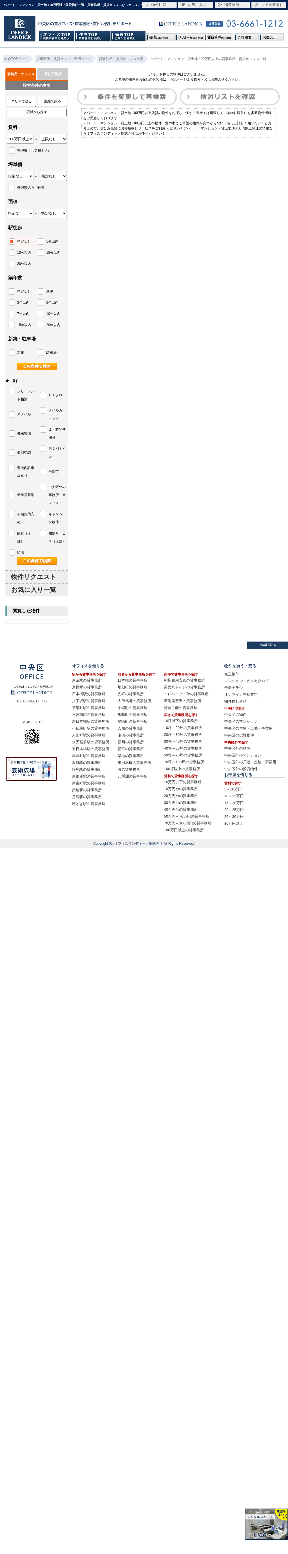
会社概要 (246, 36)
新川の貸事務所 (131, 742)
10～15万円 (234, 796)
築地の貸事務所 (131, 756)
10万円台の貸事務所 (181, 789)
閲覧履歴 (228, 5)
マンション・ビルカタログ (246, 681)
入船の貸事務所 (131, 728)
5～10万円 (233, 789)
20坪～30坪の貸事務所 (183, 734)
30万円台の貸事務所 (181, 802)
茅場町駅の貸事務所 (88, 708)
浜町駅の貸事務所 (87, 762)
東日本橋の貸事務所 (134, 762)
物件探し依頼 (235, 701)
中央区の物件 (235, 714)
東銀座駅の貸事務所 (88, 776)
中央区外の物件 (237, 748)
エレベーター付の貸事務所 (186, 694)
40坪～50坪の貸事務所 (183, 748)
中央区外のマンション (242, 755)
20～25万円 (234, 810)
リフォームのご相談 (189, 36)
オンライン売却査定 (241, 694)
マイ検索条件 (268, 5)
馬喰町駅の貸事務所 (88, 756)
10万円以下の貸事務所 (182, 782)
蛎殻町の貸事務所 (132, 687)
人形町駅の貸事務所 (88, 735)
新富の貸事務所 (131, 749)
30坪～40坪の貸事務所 (183, 741)
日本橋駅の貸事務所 (88, 694)
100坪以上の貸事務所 (182, 769)
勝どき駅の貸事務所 (88, 804)
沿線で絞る (52, 101)
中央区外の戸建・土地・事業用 (250, 762)
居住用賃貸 (52, 74)
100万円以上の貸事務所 (184, 830)
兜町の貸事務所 (131, 694)
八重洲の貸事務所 (132, 776)
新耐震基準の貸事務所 (182, 701)
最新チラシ (233, 688)
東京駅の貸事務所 (87, 680)
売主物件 (231, 674)
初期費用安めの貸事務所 (184, 680)
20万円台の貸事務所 (181, 796)
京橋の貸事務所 (131, 735)
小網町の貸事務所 (132, 708)
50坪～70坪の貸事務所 (183, 755)
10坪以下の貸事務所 (181, 721)
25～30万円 (234, 816)
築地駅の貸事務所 (87, 790)
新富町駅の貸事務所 (88, 783)
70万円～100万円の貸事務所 (187, 823)
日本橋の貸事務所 (132, 680)
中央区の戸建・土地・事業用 (248, 728)
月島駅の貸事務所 (87, 797)
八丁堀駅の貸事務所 (88, 701)
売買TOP (128, 36)
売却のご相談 (160, 36)
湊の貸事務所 (129, 769)
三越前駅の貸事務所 (88, 714)
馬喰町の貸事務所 (132, 714)
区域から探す (37, 112)
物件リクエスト (34, 576)
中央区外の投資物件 (241, 769)
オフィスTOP (57, 36)
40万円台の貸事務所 (181, 809)
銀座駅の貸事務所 (87, 769)
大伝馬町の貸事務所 (134, 701)
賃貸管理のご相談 (218, 36)
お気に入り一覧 (33, 589)
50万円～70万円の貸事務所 (186, 816)
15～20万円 (234, 803)
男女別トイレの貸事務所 (184, 687)
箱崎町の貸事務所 (132, 721)
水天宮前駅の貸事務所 (90, 742)
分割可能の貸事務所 (180, 708)
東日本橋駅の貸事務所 (90, 749)
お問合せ (271, 36)
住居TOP (92, 36)
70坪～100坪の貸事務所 (184, 762)
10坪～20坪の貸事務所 (183, 728)
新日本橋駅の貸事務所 (90, 721)
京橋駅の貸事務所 (87, 687)
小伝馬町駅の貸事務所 (90, 728)
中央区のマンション (241, 721)
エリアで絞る (21, 101)
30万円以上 (233, 823)
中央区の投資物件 (239, 735)
